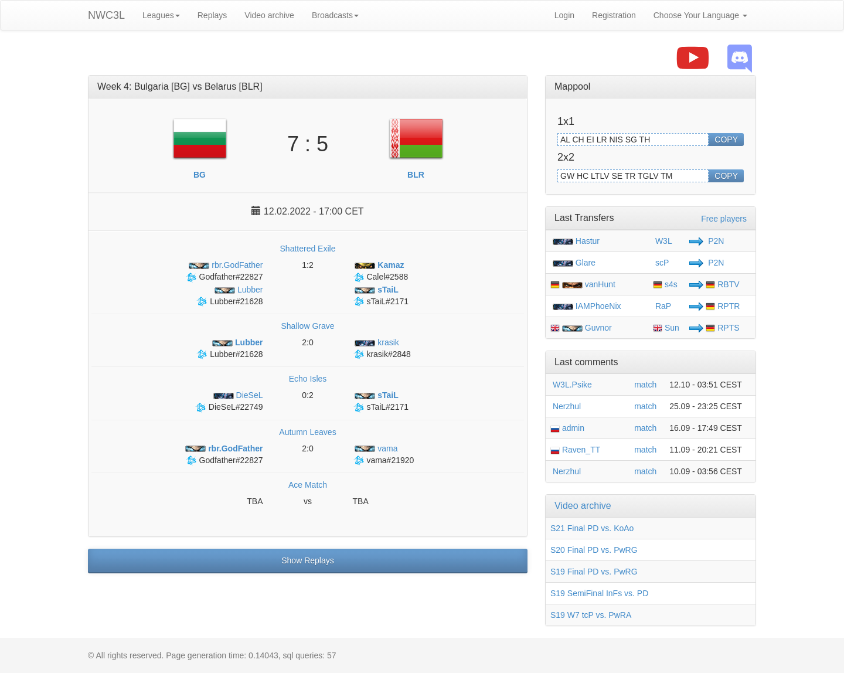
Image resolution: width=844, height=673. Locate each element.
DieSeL (237, 395)
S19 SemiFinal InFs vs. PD (599, 593)
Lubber (237, 289)
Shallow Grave (307, 326)
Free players (724, 218)
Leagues (161, 15)
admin (567, 428)
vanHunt (600, 284)
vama (375, 448)
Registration (614, 15)
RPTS (722, 327)
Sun (666, 327)
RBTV (722, 284)
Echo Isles (308, 378)
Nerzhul (565, 406)
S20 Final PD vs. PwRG (594, 550)
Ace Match (307, 485)
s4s (665, 284)
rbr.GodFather (225, 265)
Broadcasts (335, 15)
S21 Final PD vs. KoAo (592, 528)
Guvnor (598, 327)
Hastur (588, 241)
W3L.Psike (571, 384)
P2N (715, 241)
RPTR (723, 306)
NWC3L (106, 15)
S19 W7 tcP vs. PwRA (590, 615)
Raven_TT (575, 449)
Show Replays (307, 560)
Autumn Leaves (307, 432)
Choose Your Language (700, 15)
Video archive (269, 15)
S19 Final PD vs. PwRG (594, 571)
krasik (376, 342)
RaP (662, 306)
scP (661, 262)
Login (564, 15)
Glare (585, 262)
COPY (726, 139)
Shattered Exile (308, 248)
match (645, 384)
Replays (212, 15)
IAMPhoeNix (598, 306)
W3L (662, 241)
